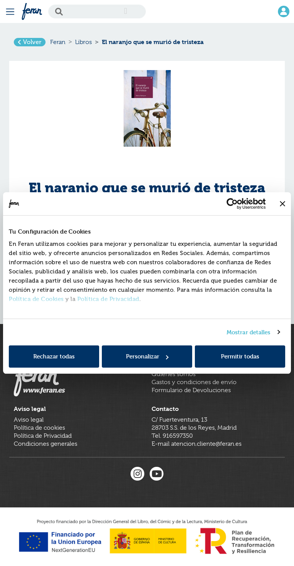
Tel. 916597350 (172, 435)
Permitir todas (240, 356)
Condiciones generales (45, 443)
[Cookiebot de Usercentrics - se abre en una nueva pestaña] (232, 203)
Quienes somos (174, 374)
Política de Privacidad (108, 299)
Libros (83, 42)
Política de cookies (39, 427)
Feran (57, 42)
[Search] (97, 11)
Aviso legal (29, 419)
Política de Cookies (36, 299)
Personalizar (147, 356)
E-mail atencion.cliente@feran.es (197, 443)
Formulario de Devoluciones (191, 390)
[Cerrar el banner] (282, 203)
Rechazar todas (54, 356)
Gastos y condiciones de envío (194, 382)
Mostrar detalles (249, 332)
